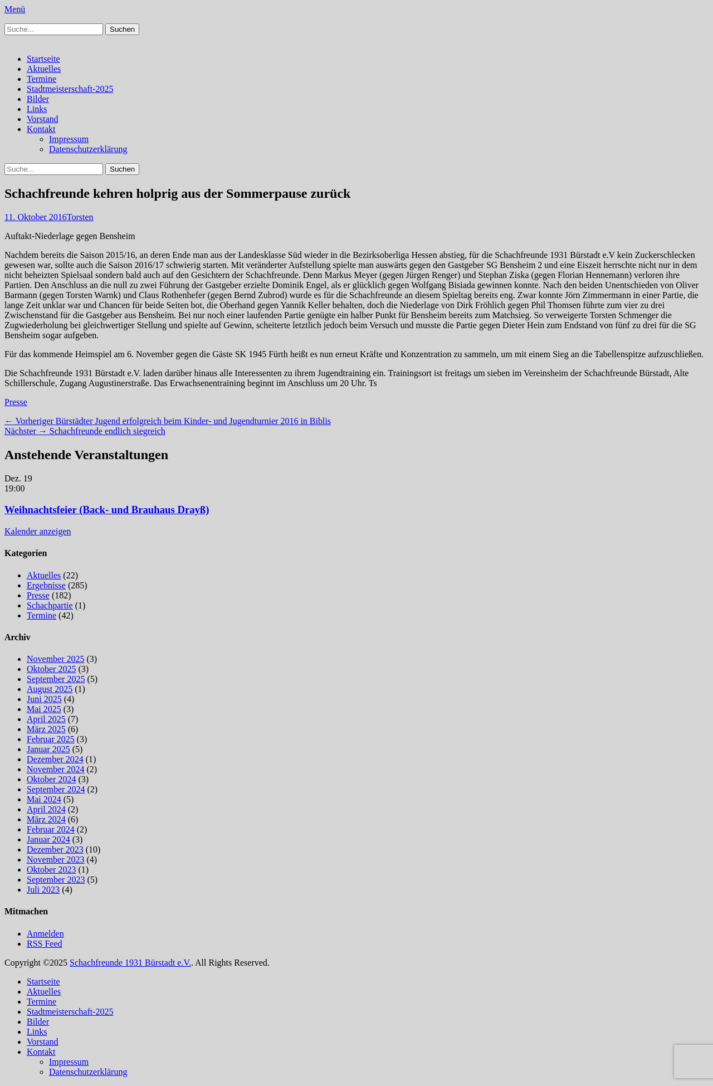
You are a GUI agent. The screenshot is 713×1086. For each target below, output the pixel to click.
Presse (15, 402)
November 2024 (56, 769)
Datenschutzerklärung (88, 149)
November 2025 (56, 659)
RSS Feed (44, 943)
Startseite (43, 59)
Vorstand (42, 119)
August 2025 (49, 689)
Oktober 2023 (51, 869)
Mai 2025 (44, 709)
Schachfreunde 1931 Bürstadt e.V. (130, 962)
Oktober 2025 (51, 669)
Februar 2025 (51, 739)
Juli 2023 (43, 889)
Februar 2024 (51, 829)
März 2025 (46, 729)
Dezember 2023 (55, 849)
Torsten (80, 217)
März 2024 (46, 819)
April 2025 (46, 719)
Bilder (38, 99)
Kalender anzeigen (37, 531)
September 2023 (56, 879)
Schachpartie (50, 605)
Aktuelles (44, 69)
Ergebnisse (46, 585)
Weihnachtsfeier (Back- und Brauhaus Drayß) (106, 509)
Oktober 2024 (51, 779)
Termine (41, 79)
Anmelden (45, 933)
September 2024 (56, 789)
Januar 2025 (48, 749)
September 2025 (56, 679)
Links (37, 109)
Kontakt (41, 129)
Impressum (69, 139)
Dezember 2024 (55, 759)
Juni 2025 (44, 699)
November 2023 (56, 859)
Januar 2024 (48, 839)
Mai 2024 (44, 799)
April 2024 (46, 809)
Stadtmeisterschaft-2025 (70, 89)
